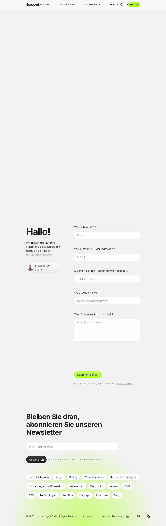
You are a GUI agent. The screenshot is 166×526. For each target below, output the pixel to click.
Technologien (48, 495)
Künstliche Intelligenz (123, 477)
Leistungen (40, 4)
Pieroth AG (97, 486)
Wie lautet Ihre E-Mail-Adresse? (94, 241)
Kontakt (134, 4)
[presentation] (99, 348)
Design (59, 477)
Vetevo (113, 486)
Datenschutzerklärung (113, 516)
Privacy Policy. (125, 376)
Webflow (67, 495)
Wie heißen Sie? (85, 219)
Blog (116, 495)
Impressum (88, 516)
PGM (127, 486)
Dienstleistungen (39, 477)
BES (31, 495)
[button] (41, 4)
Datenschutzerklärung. (90, 459)
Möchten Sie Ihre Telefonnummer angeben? (101, 263)
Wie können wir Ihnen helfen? (93, 307)
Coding (73, 477)
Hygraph (84, 495)
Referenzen (76, 486)
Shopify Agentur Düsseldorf (46, 486)
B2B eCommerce (93, 477)
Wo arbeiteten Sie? (85, 285)
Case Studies (64, 4)
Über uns (102, 495)
